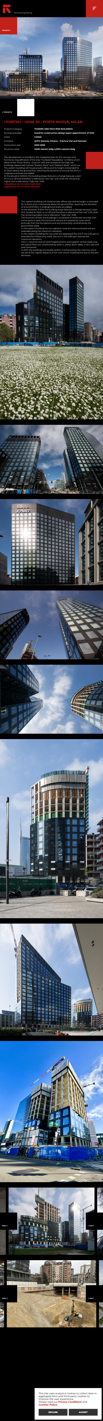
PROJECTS (8, 107)
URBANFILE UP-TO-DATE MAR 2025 (22, 184)
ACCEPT (83, 1412)
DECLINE (53, 1412)
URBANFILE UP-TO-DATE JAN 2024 (22, 186)
